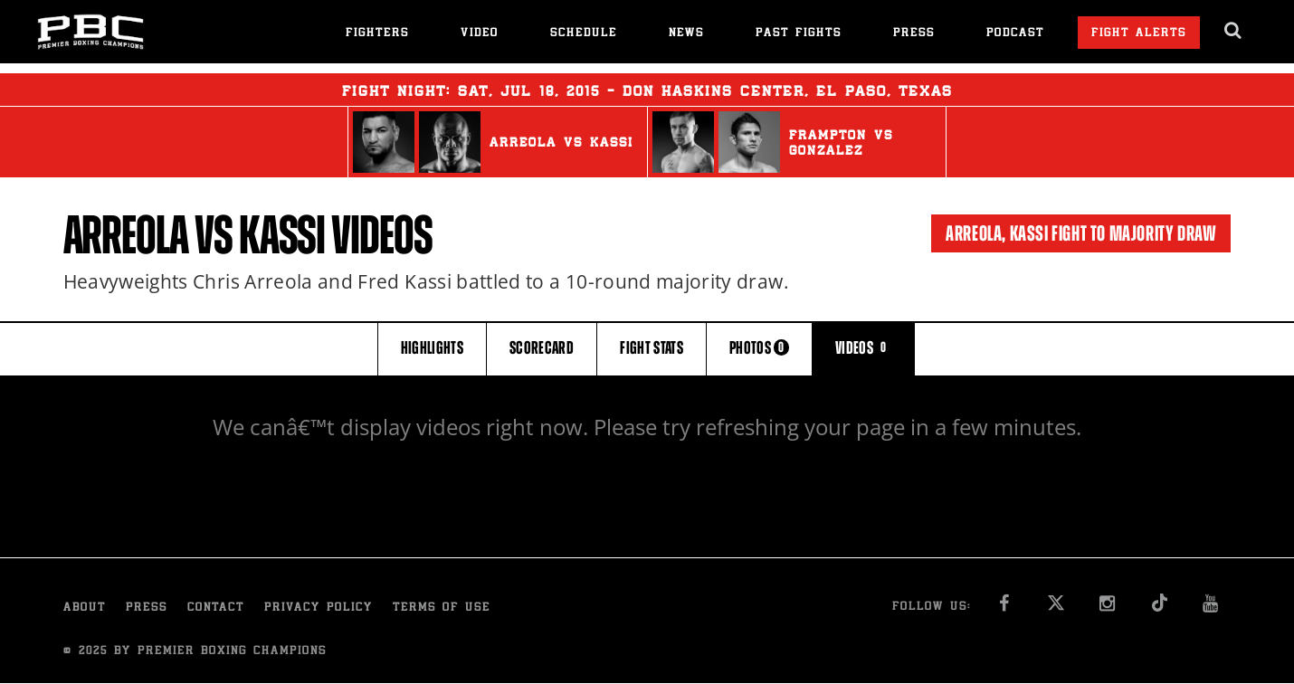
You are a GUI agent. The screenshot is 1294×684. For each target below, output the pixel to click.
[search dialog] (1233, 31)
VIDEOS (863, 347)
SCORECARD (541, 347)
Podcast (1015, 34)
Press (914, 34)
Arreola (125, 235)
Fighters (377, 34)
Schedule (583, 34)
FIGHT (651, 347)
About (84, 608)
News (686, 34)
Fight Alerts (1138, 34)
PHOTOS (759, 347)
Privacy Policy (318, 608)
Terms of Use (441, 608)
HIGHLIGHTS (432, 347)
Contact (215, 608)
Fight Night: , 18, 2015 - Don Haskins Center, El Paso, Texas (647, 89)
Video (480, 34)
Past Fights (799, 34)
